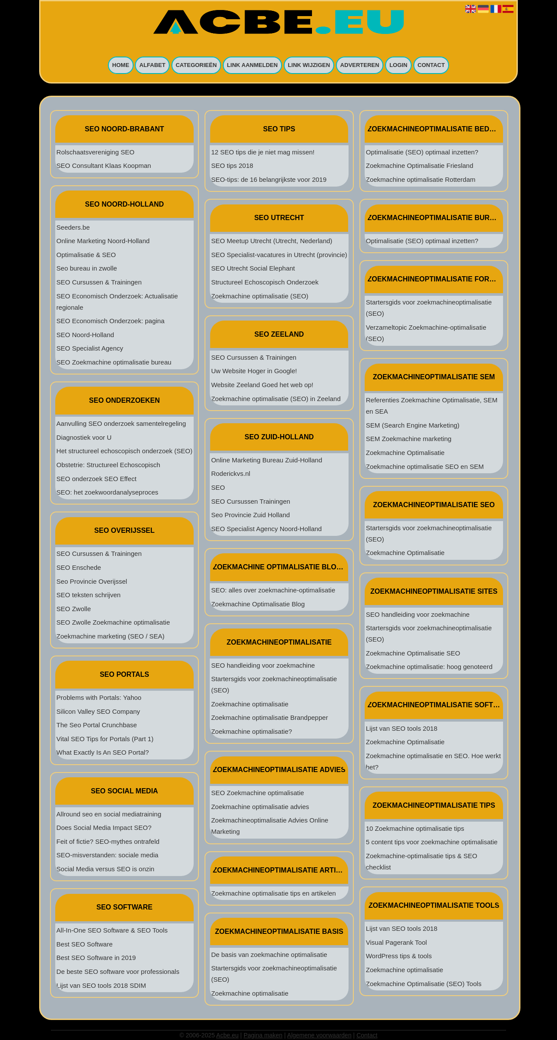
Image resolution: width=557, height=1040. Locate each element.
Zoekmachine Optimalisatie (405, 452)
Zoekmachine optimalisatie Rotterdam (421, 179)
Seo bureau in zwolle (87, 268)
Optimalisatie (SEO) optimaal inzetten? (422, 152)
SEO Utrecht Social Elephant (253, 268)
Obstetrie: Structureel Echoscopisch (108, 464)
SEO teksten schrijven (89, 595)
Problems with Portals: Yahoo (99, 697)
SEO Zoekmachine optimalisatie (257, 792)
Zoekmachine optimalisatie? (251, 731)
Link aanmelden (252, 65)
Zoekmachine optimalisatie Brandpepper (269, 717)
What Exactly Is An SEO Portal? (103, 752)
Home (120, 65)
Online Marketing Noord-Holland (103, 240)
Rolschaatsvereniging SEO (95, 152)
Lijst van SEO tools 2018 (401, 728)
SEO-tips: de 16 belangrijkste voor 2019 (268, 179)
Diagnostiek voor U (84, 437)
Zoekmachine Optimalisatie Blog (258, 604)
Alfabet (152, 65)
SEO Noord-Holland (85, 334)
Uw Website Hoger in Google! (254, 371)
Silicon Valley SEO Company (98, 711)
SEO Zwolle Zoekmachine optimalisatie (113, 622)
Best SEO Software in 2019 (96, 957)
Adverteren (359, 65)
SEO (218, 487)
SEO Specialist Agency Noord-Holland (266, 528)
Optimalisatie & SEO (86, 254)
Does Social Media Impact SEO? (104, 827)
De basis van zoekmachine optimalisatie (269, 954)
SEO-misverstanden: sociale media (107, 855)
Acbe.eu (227, 1035)
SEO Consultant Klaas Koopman (104, 165)
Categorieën (196, 65)
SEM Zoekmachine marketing (409, 438)
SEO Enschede (79, 567)
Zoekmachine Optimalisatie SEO (413, 653)
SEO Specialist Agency (90, 348)
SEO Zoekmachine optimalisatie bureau (114, 362)
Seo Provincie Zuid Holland (250, 514)
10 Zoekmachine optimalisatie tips (415, 828)
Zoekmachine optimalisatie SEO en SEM (425, 466)
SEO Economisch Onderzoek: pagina (110, 320)
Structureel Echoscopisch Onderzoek (265, 282)
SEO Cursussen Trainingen (250, 501)
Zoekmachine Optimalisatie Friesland (419, 165)
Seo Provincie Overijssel (92, 581)
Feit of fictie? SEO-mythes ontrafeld (108, 841)
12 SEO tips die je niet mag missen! (263, 152)
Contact (431, 65)
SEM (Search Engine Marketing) (413, 425)
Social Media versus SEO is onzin (105, 869)
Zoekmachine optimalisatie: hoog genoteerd (429, 666)
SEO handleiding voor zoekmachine (263, 665)
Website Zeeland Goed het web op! (262, 384)
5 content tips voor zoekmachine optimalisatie (432, 842)
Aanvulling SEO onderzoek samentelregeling (121, 423)
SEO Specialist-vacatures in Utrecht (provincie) (279, 254)
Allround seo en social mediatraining (109, 814)
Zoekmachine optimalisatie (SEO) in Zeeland (276, 398)
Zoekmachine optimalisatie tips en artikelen (273, 893)
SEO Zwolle (74, 608)
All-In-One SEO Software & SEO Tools (112, 930)
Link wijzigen (309, 65)
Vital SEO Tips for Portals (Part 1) (105, 738)
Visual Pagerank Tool (396, 942)
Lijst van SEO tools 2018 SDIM (101, 985)
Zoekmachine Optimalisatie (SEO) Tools (424, 983)
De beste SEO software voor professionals (118, 971)
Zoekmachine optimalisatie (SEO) (259, 296)
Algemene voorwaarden (319, 1035)
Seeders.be (73, 227)
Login (398, 65)
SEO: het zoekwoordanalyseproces (107, 492)
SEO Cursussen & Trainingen (99, 282)
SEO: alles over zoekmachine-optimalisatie (273, 590)
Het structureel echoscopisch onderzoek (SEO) (125, 451)
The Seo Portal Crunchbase (97, 725)
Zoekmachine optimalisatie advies (260, 806)
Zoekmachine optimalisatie (250, 704)
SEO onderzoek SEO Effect (97, 478)
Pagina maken (263, 1035)
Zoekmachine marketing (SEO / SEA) (110, 636)
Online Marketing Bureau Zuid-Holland (266, 460)
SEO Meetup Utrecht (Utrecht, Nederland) (271, 240)
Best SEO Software (85, 944)
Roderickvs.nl (230, 473)
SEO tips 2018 (232, 165)
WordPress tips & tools (399, 956)
